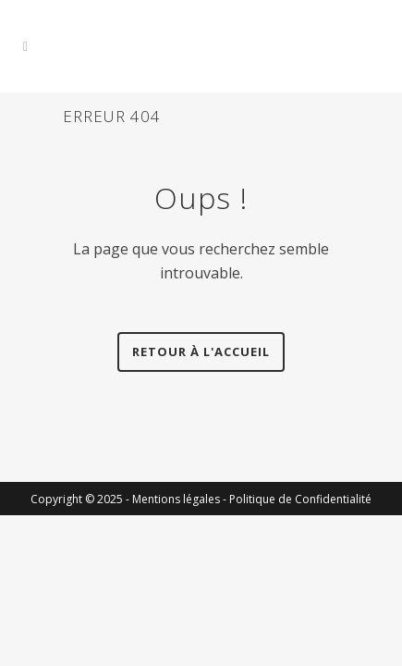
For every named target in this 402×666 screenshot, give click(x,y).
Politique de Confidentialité (300, 499)
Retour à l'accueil (201, 351)
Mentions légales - (180, 499)
